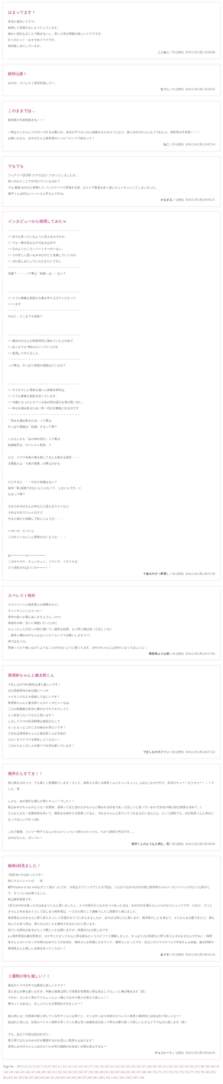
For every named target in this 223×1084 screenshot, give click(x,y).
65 (128, 1072)
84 (15, 1077)
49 (43, 1072)
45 (22, 1072)
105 (135, 1077)
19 (101, 1066)
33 (175, 1066)
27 (143, 1066)
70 (154, 1072)
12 (64, 1066)
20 (106, 1066)
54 (69, 1072)
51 (54, 1072)
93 (63, 1077)
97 (84, 1077)
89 (42, 1077)
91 (52, 1077)
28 (149, 1066)
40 (212, 1066)
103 (121, 1077)
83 (10, 1077)
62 (112, 1072)
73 (170, 1072)
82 (4, 1077)
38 (202, 1066)
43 (11, 1072)
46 (27, 1072)
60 (101, 1072)
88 (36, 1077)
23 (122, 1066)
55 (75, 1072)
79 (202, 1072)
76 (186, 1072)
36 (191, 1066)
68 (144, 1072)
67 (138, 1072)
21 (111, 1066)
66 (133, 1072)
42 (6, 1072)
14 (74, 1066)
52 (59, 1072)
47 (33, 1072)
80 (207, 1072)
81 (213, 1072)
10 (53, 1066)
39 (207, 1066)
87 (31, 1077)
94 (68, 1077)
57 (85, 1072)
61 (107, 1072)
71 (160, 1072)
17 (90, 1066)
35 (186, 1066)
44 (17, 1072)
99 (95, 1077)
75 (181, 1072)
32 (170, 1066)
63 (117, 1072)
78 (197, 1072)
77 (191, 1072)
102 (114, 1077)
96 (79, 1077)
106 (142, 1077)
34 (180, 1066)
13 (69, 1066)
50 (48, 1072)
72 (165, 1072)
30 (159, 1066)
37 (196, 1066)
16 (85, 1066)
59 (96, 1072)
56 (80, 1072)
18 (96, 1066)
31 (164, 1066)
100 (101, 1077)
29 (154, 1066)
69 (149, 1072)
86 (26, 1077)
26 (138, 1066)
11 (59, 1066)
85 (20, 1077)
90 (47, 1077)
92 (57, 1077)
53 (64, 1072)
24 (127, 1066)
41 (217, 1066)
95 (73, 1077)
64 (122, 1072)
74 (175, 1072)
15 (80, 1066)
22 (117, 1066)
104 (128, 1077)
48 (38, 1072)
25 (133, 1066)
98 (89, 1077)
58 (91, 1072)
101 (108, 1077)
